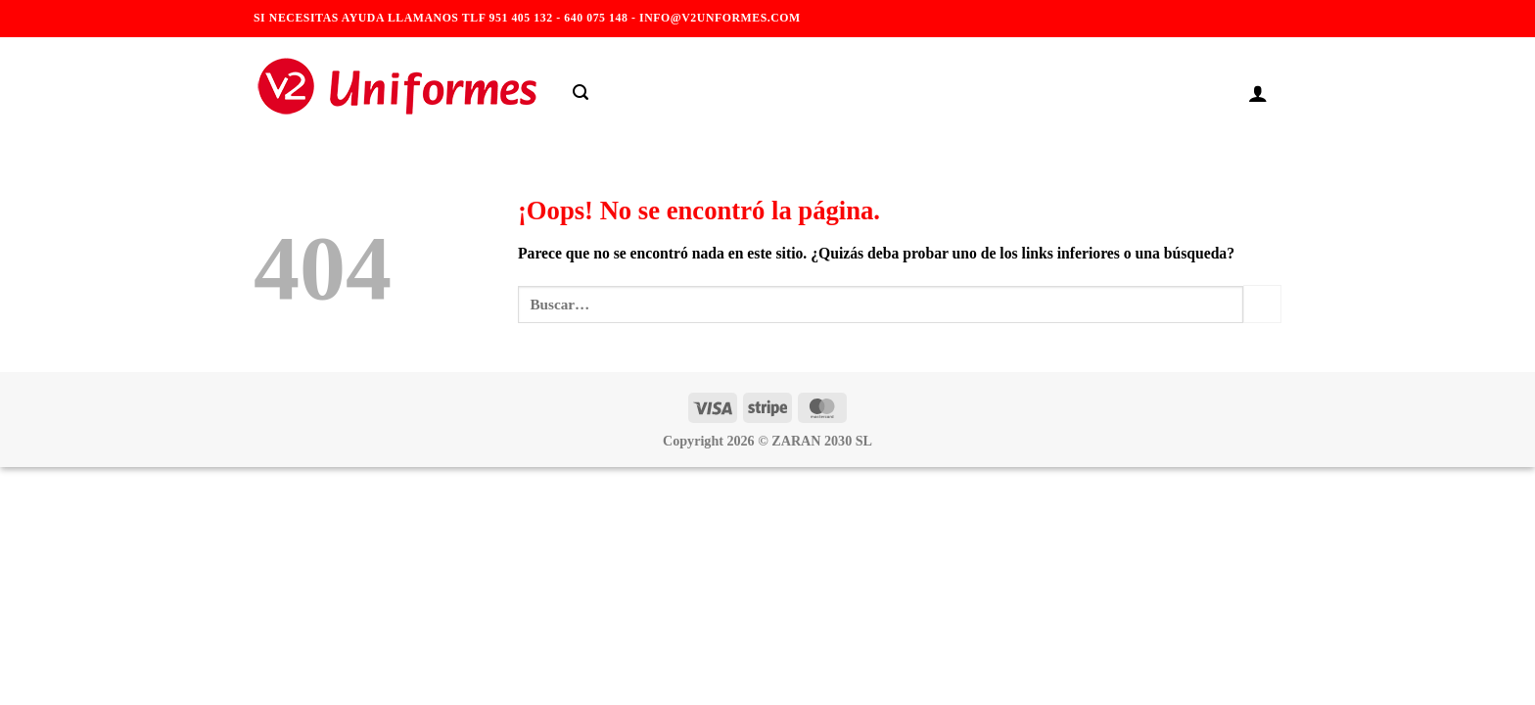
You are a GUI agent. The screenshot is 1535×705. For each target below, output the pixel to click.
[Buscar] (580, 92)
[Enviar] (1262, 304)
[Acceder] (1258, 93)
